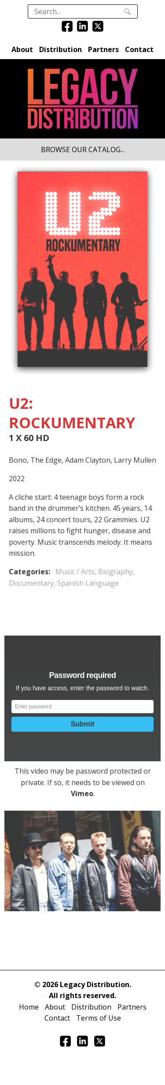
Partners (103, 49)
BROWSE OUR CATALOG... (83, 149)
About (22, 49)
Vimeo (82, 793)
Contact (139, 49)
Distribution (60, 49)
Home (29, 1007)
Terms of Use (98, 1018)
